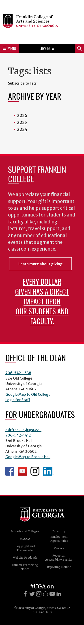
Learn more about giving (40, 264)
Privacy (59, 548)
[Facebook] (25, 594)
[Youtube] (52, 594)
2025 (22, 122)
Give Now (47, 48)
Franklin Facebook (9, 471)
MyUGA (25, 538)
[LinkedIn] (59, 594)
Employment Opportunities (59, 538)
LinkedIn (48, 471)
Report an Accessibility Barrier (59, 557)
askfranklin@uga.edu (23, 430)
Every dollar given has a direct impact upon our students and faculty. (42, 301)
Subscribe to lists (22, 83)
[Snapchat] (45, 594)
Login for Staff (17, 400)
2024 (22, 129)
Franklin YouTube (22, 471)
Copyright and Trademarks (25, 548)
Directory (58, 531)
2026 (22, 115)
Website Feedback (25, 557)
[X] (32, 594)
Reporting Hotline (59, 567)
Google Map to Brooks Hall (27, 457)
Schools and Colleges (25, 531)
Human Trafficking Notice (25, 567)
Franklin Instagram (34, 471)
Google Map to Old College (27, 394)
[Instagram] (38, 594)
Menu (9, 48)
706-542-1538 (18, 373)
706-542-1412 (18, 435)
